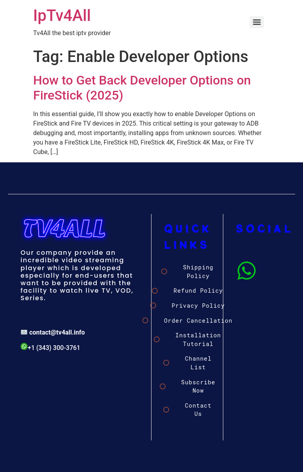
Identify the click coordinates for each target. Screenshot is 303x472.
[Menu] (257, 22)
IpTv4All (62, 15)
